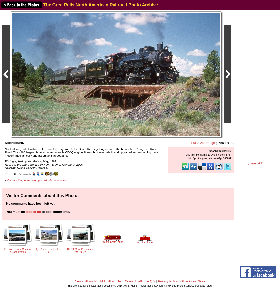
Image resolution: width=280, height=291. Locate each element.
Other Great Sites (192, 281)
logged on (33, 211)
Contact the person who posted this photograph (37, 180)
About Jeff (115, 281)
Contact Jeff (133, 281)
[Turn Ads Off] (255, 163)
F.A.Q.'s (150, 281)
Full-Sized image (203, 143)
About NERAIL (95, 281)
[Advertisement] (255, 86)
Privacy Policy (168, 281)
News (79, 281)
